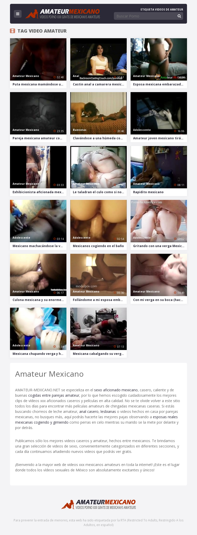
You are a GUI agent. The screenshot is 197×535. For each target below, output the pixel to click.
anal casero (88, 411)
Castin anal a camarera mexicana (100, 84)
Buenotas (79, 130)
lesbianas (108, 411)
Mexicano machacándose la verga (39, 246)
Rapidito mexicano (148, 192)
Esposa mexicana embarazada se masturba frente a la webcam (160, 84)
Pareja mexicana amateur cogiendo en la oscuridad (39, 138)
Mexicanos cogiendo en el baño (98, 246)
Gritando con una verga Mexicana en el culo (160, 246)
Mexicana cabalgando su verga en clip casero (100, 354)
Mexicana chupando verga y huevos (39, 354)
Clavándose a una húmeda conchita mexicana (100, 138)
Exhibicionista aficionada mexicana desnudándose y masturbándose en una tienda (39, 192)
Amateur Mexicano (26, 76)
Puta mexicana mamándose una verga (39, 84)
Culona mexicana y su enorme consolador (39, 300)
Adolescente (142, 130)
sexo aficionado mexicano (116, 389)
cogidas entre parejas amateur (53, 395)
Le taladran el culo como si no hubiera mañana (100, 192)
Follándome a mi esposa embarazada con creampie (100, 300)
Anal (76, 76)
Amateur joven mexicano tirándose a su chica (160, 138)
